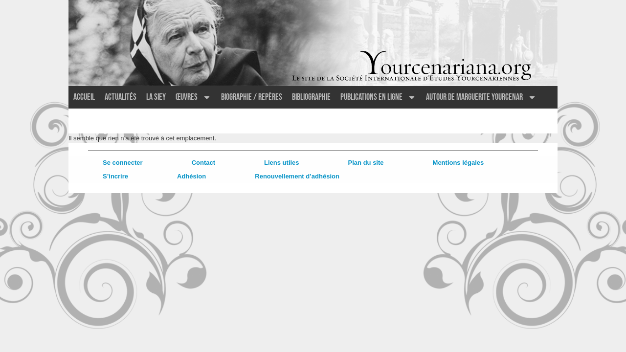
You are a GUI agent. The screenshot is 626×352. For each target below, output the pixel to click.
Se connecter (123, 162)
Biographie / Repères (251, 97)
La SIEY (156, 97)
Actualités (120, 97)
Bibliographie (311, 97)
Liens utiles (281, 162)
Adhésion (191, 176)
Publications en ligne (378, 97)
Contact (203, 162)
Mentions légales (458, 162)
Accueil (84, 97)
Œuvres (193, 97)
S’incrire (115, 176)
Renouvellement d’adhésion (297, 176)
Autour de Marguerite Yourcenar (481, 97)
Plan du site (366, 162)
